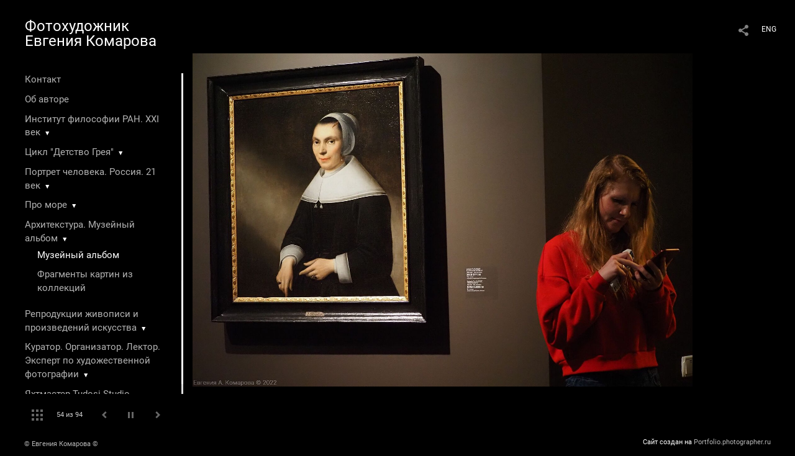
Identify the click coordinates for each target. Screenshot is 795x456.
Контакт (43, 79)
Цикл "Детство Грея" (69, 152)
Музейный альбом (78, 255)
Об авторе (47, 99)
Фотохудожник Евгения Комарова (91, 33)
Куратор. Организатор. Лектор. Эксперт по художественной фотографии (92, 360)
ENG (768, 29)
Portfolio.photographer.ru (732, 442)
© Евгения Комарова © (61, 444)
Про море (46, 204)
